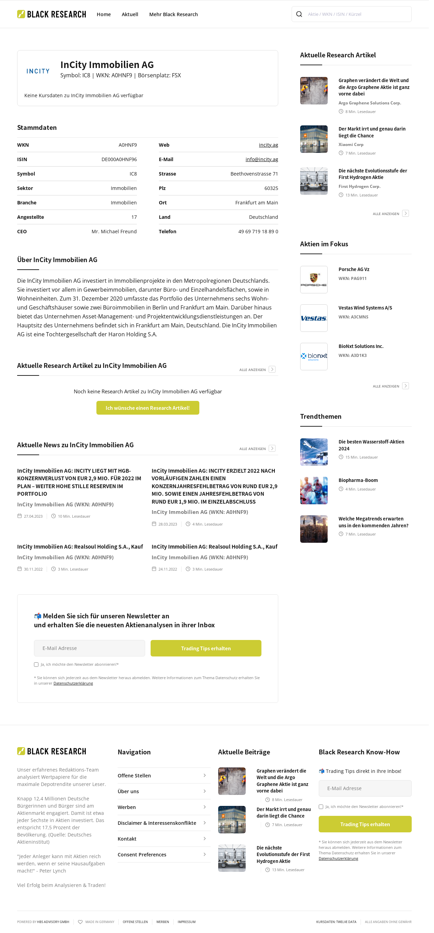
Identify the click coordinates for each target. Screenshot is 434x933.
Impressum (187, 922)
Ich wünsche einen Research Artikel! (148, 407)
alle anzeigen (252, 369)
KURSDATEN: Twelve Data (336, 922)
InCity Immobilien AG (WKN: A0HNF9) (65, 504)
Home (104, 14)
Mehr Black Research (173, 14)
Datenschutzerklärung (73, 683)
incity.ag (268, 145)
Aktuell (130, 14)
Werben (162, 922)
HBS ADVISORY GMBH (53, 922)
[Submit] (300, 14)
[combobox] (352, 14)
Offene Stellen (135, 922)
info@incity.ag (262, 159)
